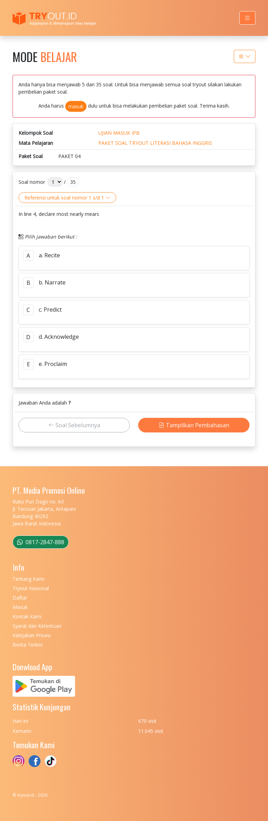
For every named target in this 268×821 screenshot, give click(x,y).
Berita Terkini (28, 644)
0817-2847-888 (40, 542)
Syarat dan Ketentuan (37, 626)
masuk (75, 106)
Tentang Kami (28, 579)
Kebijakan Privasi (32, 635)
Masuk (20, 607)
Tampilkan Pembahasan (194, 425)
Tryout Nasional (31, 588)
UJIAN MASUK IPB (119, 133)
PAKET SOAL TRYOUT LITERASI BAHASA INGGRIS (155, 143)
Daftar (20, 597)
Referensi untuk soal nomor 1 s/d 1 (67, 197)
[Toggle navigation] (247, 18)
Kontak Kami (27, 616)
